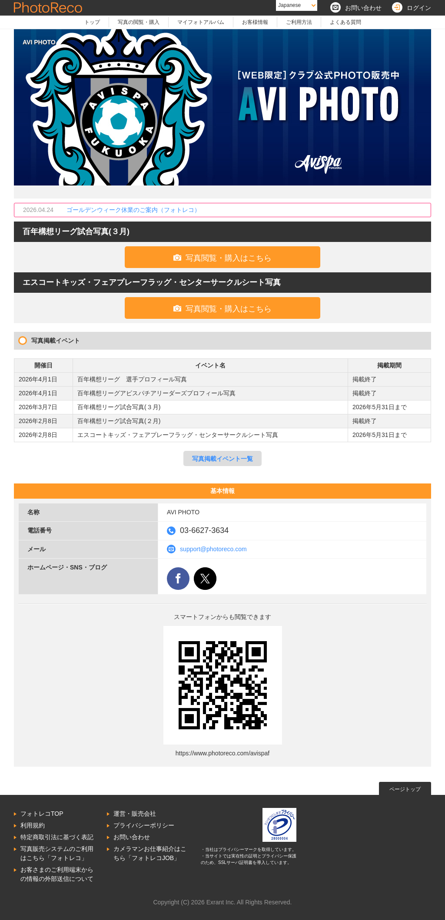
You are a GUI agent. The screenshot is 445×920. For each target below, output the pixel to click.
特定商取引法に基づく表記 (56, 837)
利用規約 (32, 825)
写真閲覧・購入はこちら (222, 257)
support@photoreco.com (213, 549)
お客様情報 (255, 22)
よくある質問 (345, 22)
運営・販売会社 (134, 813)
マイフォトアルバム (200, 22)
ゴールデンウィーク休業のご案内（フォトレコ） (133, 209)
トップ (92, 22)
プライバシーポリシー (143, 825)
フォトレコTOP (41, 813)
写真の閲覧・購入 (138, 22)
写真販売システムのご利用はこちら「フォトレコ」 (56, 853)
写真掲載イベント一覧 (222, 458)
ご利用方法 (299, 22)
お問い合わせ (131, 837)
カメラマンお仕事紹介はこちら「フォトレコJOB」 (149, 853)
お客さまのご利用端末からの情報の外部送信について (56, 874)
